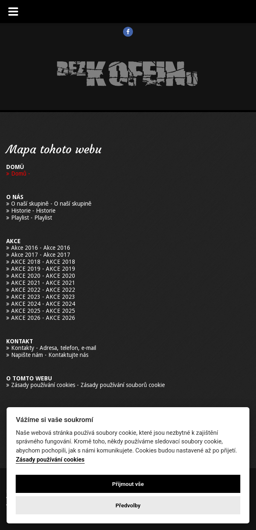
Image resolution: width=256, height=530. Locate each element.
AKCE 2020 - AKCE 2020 (43, 275)
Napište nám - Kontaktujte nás (49, 355)
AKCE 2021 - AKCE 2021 (43, 282)
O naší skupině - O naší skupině (51, 203)
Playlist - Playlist (31, 217)
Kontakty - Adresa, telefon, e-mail (53, 348)
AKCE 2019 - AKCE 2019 (43, 268)
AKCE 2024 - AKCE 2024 (43, 303)
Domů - (20, 173)
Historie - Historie (33, 210)
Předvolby (128, 505)
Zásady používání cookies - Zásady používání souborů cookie (88, 385)
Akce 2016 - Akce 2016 (40, 247)
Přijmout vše (128, 484)
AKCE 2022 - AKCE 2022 (43, 289)
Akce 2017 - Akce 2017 (40, 254)
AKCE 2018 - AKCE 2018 (43, 261)
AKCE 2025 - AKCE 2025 (43, 310)
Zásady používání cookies (50, 459)
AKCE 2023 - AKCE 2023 (43, 296)
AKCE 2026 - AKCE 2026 (43, 317)
